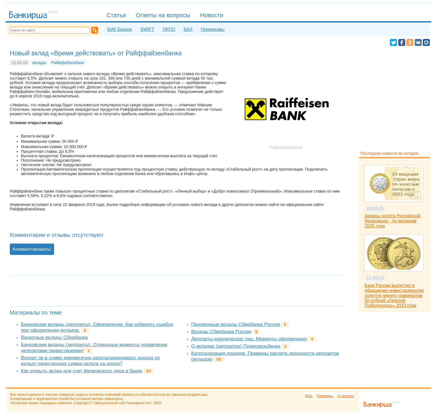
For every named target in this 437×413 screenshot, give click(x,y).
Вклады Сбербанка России (221, 331)
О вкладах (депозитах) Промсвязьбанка (235, 346)
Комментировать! (32, 249)
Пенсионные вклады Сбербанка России (235, 324)
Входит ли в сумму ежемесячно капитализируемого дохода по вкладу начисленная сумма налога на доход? (90, 360)
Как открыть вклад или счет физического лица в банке (81, 370)
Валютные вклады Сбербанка (54, 337)
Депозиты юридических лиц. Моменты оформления (249, 338)
